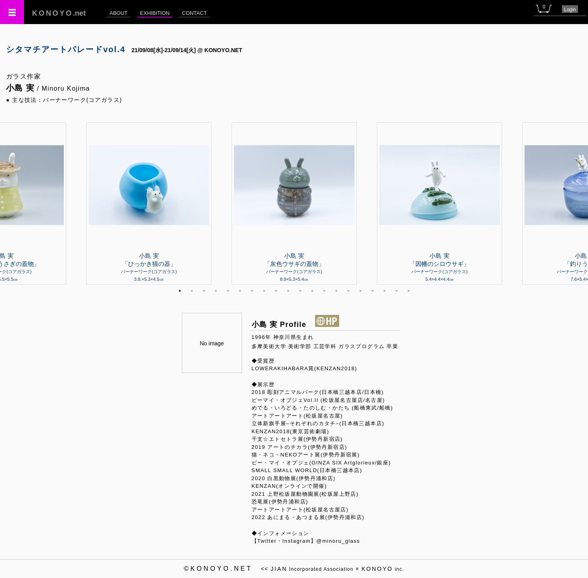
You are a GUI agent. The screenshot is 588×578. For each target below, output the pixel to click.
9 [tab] (276, 291)
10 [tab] (288, 291)
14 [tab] (336, 291)
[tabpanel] (294, 203)
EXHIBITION (155, 13)
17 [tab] (372, 291)
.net (59, 13)
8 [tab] (264, 291)
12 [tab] (312, 291)
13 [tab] (324, 291)
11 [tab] (300, 291)
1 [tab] (180, 291)
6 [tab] (240, 291)
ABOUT (119, 13)
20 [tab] (409, 291)
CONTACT (194, 13)
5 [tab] (228, 291)
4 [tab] (216, 291)
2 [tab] (192, 291)
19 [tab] (397, 291)
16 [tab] (360, 291)
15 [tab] (348, 291)
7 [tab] (252, 291)
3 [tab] (204, 291)
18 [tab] (384, 291)
